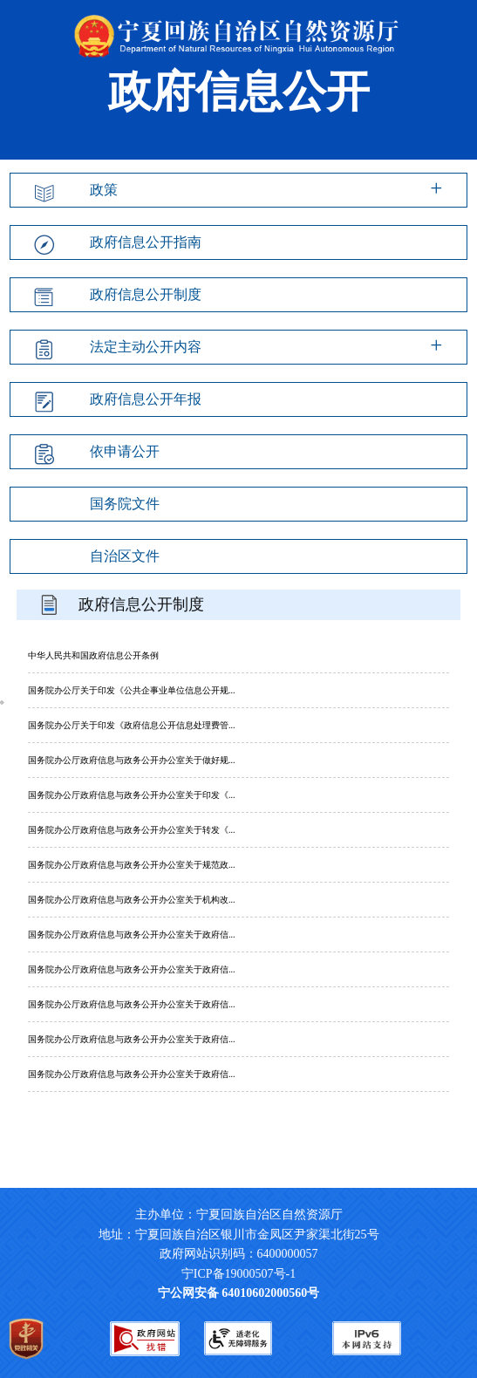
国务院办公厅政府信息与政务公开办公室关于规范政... (131, 865)
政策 (104, 189)
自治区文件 (125, 556)
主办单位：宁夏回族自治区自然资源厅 (253, 1214)
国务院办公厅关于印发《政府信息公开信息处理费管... (131, 725)
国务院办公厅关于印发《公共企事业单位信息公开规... (131, 690)
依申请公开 (125, 451)
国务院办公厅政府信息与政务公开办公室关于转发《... (131, 830)
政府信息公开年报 (145, 399)
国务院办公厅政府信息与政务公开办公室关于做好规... (131, 760)
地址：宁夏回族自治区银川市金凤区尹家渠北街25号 (239, 1234)
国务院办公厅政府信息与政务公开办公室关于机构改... (131, 899)
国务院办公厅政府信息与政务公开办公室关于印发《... (131, 795)
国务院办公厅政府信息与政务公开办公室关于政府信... (131, 934)
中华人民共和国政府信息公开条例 (93, 655)
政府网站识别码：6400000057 (239, 1253)
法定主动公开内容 (145, 346)
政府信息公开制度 (145, 294)
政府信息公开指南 (145, 242)
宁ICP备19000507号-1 (238, 1273)
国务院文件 (125, 503)
